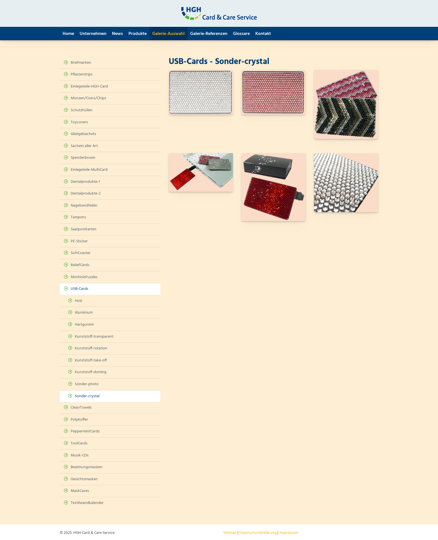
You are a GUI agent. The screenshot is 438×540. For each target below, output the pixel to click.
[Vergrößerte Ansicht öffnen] (201, 92)
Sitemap (230, 533)
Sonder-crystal (87, 396)
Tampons (78, 217)
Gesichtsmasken (84, 479)
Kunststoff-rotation (91, 348)
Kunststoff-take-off (91, 360)
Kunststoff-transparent (94, 336)
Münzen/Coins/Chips (88, 98)
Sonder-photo (87, 384)
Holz (78, 301)
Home (68, 33)
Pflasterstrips (81, 74)
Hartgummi (84, 324)
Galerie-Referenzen (208, 33)
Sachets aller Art (84, 146)
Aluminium (84, 312)
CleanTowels (81, 407)
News (117, 33)
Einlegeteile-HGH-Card (89, 86)
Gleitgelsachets (83, 134)
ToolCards (79, 443)
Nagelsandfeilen (84, 205)
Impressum (289, 533)
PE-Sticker (79, 241)
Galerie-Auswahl (168, 33)
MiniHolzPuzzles (84, 277)
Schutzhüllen (81, 110)
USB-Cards (79, 289)
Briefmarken (81, 63)
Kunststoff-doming (90, 372)
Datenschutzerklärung (258, 533)
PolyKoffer (79, 419)
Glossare (241, 33)
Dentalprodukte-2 (86, 193)
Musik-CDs (80, 455)
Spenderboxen (83, 158)
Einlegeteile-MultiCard (89, 170)
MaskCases (80, 491)
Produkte (137, 33)
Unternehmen (93, 33)
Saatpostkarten (83, 229)
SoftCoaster (81, 253)
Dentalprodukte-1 (85, 182)
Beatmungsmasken (87, 467)
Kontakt (263, 33)
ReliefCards (80, 265)
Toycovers (79, 122)
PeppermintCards (85, 431)
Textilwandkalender (87, 503)
